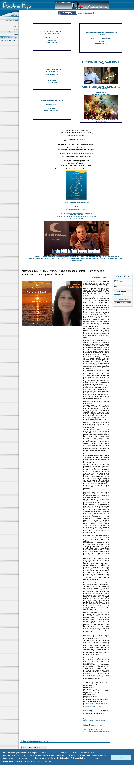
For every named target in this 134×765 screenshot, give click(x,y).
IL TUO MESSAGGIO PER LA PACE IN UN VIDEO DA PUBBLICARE (100, 120)
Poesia (16, 23)
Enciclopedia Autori (12, 32)
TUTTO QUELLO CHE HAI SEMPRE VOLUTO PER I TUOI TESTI (76, 214)
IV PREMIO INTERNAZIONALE (52, 101)
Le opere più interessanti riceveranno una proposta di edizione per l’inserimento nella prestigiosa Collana (76, 257)
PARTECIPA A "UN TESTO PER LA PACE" (100, 93)
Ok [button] (121, 757)
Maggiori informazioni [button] (42, 761)
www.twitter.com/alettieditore (92, 726)
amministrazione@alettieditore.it (76, 162)
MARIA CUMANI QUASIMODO (101, 38)
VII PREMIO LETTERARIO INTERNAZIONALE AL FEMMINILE (101, 33)
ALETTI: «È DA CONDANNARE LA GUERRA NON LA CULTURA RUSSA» (101, 88)
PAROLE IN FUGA (51, 37)
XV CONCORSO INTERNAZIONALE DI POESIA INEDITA (51, 32)
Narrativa (15, 26)
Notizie (16, 35)
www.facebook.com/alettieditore (94, 720)
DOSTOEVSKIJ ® (52, 105)
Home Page (14, 18)
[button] (108, 757)
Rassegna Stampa (119, 282)
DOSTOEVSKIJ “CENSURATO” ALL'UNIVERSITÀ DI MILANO (100, 63)
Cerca (16, 29)
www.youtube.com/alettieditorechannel (96, 731)
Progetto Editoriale (12, 21)
